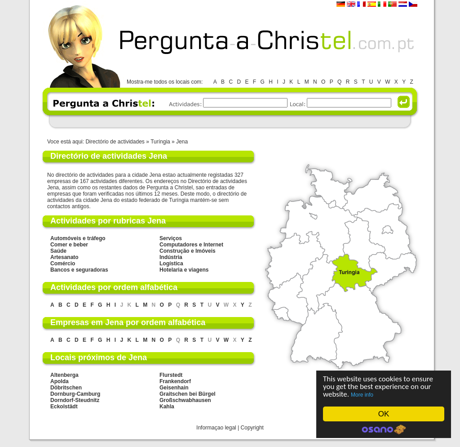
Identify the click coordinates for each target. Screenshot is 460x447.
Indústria (170, 257)
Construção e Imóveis (187, 251)
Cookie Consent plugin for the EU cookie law (383, 429)
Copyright (252, 428)
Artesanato (64, 257)
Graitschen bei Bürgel (187, 394)
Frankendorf (175, 381)
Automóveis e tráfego (78, 238)
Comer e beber (69, 244)
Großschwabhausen (185, 400)
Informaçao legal (216, 428)
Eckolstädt (64, 406)
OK (383, 414)
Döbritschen (66, 387)
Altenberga (64, 375)
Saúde (58, 251)
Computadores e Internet (191, 244)
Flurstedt (170, 375)
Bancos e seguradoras (79, 270)
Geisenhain (174, 387)
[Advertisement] (229, 121)
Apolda (59, 381)
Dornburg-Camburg (75, 394)
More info (362, 395)
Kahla (166, 406)
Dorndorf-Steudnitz (74, 400)
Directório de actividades (114, 142)
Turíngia (161, 142)
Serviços (170, 238)
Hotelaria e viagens (183, 270)
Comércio (62, 263)
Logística (171, 263)
